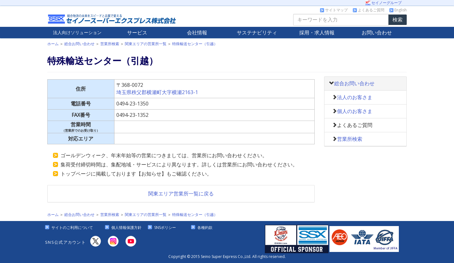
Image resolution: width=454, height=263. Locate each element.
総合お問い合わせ (79, 43)
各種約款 (204, 227)
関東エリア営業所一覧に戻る (181, 193)
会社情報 (197, 32)
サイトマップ (334, 10)
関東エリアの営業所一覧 (145, 43)
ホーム (53, 43)
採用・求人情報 (317, 32)
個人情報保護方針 (126, 227)
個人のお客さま (354, 111)
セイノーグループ (383, 2)
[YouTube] (130, 241)
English (398, 10)
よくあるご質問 (368, 10)
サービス (137, 32)
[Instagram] (113, 241)
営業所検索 (109, 43)
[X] (95, 241)
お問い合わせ (377, 32)
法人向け (77, 32)
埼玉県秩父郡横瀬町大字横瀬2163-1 (157, 92)
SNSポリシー (165, 227)
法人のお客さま (354, 97)
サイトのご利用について (72, 227)
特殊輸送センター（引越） (195, 43)
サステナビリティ (257, 32)
